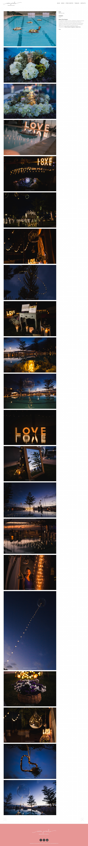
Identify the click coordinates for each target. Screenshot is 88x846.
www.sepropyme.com (54, 843)
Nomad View (78, 27)
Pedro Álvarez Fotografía (70, 27)
